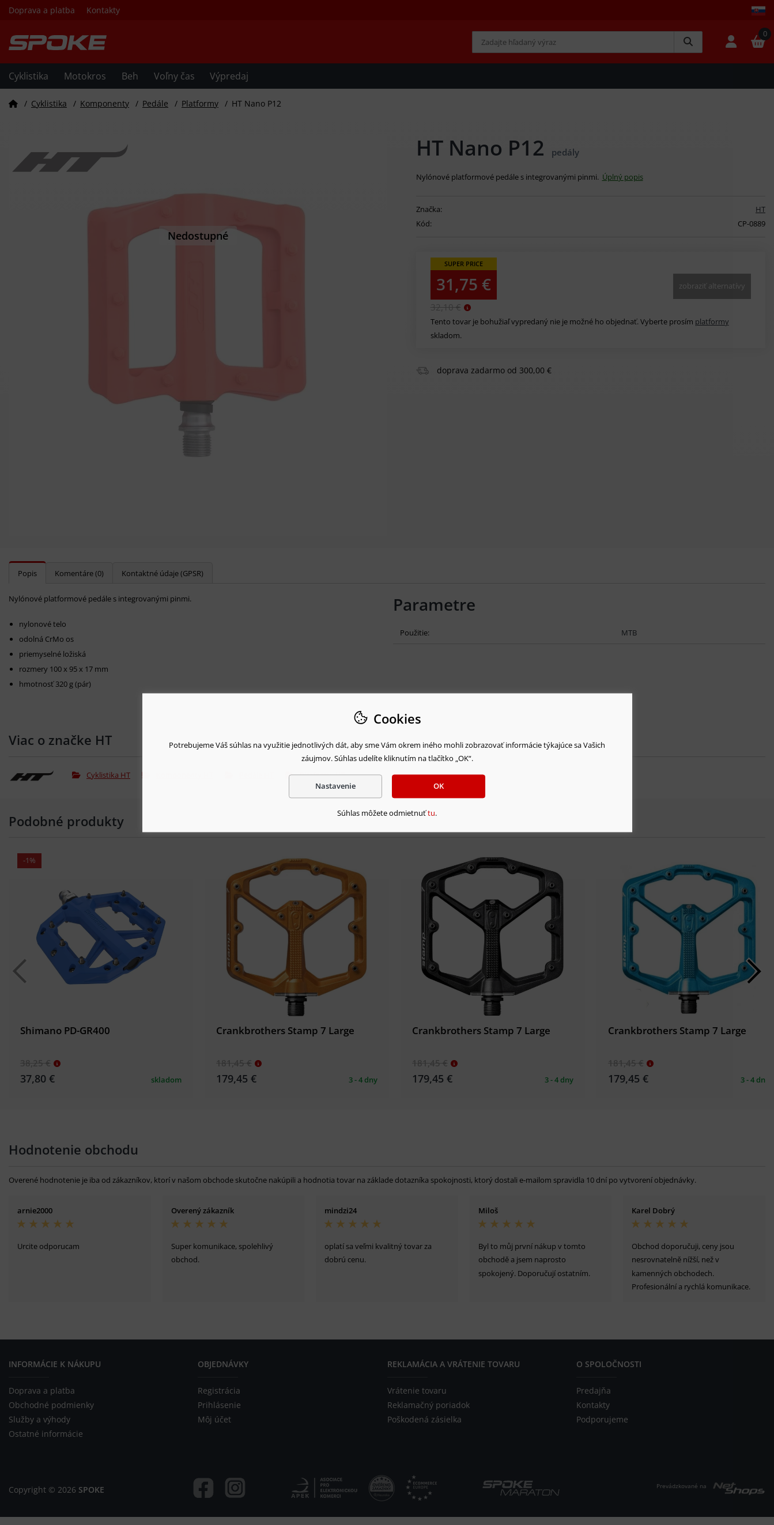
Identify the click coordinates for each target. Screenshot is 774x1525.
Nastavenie (335, 786)
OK (438, 786)
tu (431, 813)
